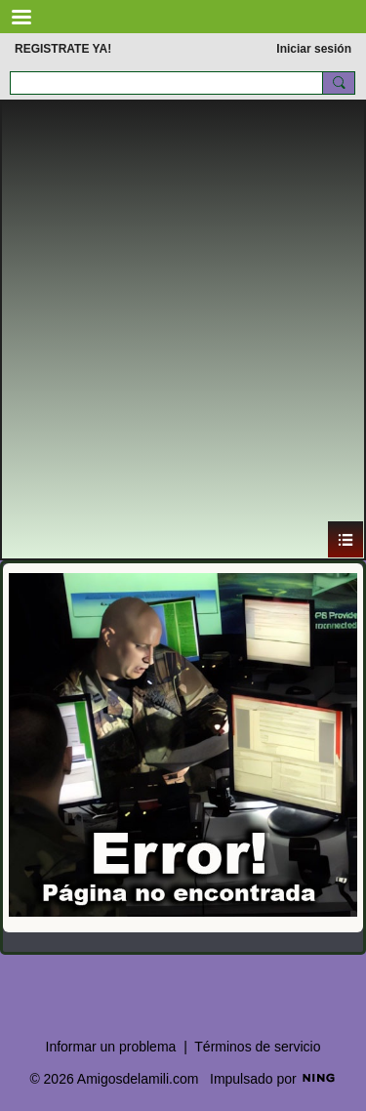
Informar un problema (111, 1046)
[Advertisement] (183, 327)
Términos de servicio (257, 1046)
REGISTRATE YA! (63, 49)
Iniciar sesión (313, 49)
